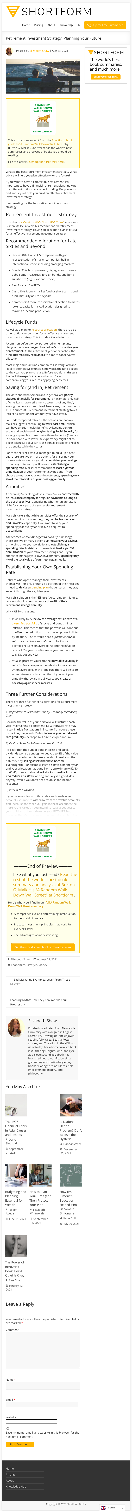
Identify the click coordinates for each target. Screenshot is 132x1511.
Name (11, 1378)
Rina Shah (15, 1279)
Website (11, 1416)
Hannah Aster (72, 1142)
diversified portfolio (24, 623)
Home (26, 25)
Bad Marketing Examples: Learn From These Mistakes (40, 980)
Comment (13, 1328)
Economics (18, 963)
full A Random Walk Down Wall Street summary (39, 904)
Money (43, 963)
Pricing (38, 25)
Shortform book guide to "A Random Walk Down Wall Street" (40, 142)
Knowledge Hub (70, 25)
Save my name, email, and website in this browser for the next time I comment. (42, 1433)
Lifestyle (32, 963)
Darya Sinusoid (11, 1140)
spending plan (39, 587)
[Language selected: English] (112, 1507)
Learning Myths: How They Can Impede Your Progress (38, 1001)
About (51, 25)
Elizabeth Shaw (39, 51)
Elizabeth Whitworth (37, 1210)
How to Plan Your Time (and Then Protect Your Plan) (40, 1196)
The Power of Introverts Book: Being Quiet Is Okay (14, 1267)
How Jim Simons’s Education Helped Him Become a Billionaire (68, 1201)
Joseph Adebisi (11, 1210)
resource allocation (44, 329)
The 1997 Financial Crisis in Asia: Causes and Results (16, 1126)
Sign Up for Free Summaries (105, 25)
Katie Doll (69, 1217)
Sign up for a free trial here (46, 162)
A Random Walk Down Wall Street (42, 222)
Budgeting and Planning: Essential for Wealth (15, 1196)
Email (10, 1398)
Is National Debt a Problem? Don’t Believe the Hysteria (71, 1129)
